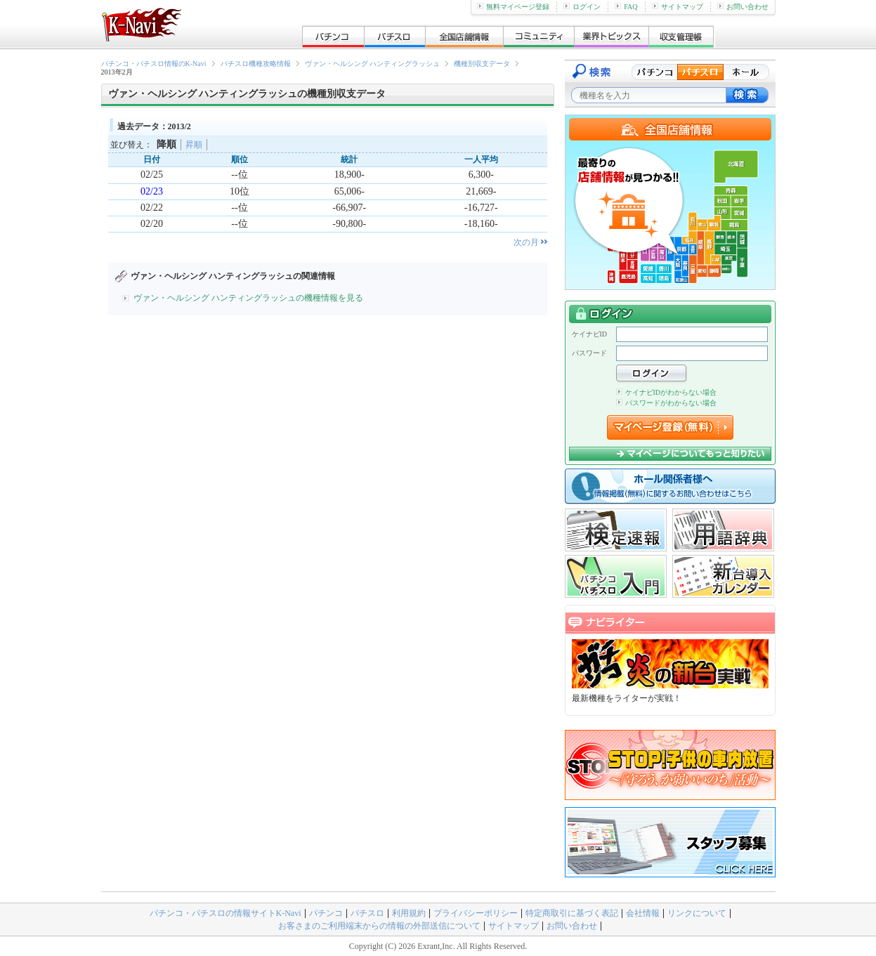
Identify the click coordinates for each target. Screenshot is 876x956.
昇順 (193, 145)
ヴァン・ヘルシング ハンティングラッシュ (372, 63)
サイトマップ (677, 7)
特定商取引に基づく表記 (571, 913)
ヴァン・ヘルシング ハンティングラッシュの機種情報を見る (248, 298)
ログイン (582, 7)
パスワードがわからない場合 (666, 403)
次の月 (526, 242)
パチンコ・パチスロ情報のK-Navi (154, 63)
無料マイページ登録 (513, 7)
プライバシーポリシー (475, 913)
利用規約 (409, 913)
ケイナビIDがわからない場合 (666, 392)
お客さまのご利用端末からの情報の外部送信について (379, 926)
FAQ (626, 7)
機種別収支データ (482, 63)
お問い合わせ (743, 7)
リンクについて (696, 913)
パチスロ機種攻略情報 (256, 63)
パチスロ (367, 913)
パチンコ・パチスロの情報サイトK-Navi (225, 913)
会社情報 (643, 913)
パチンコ (326, 913)
